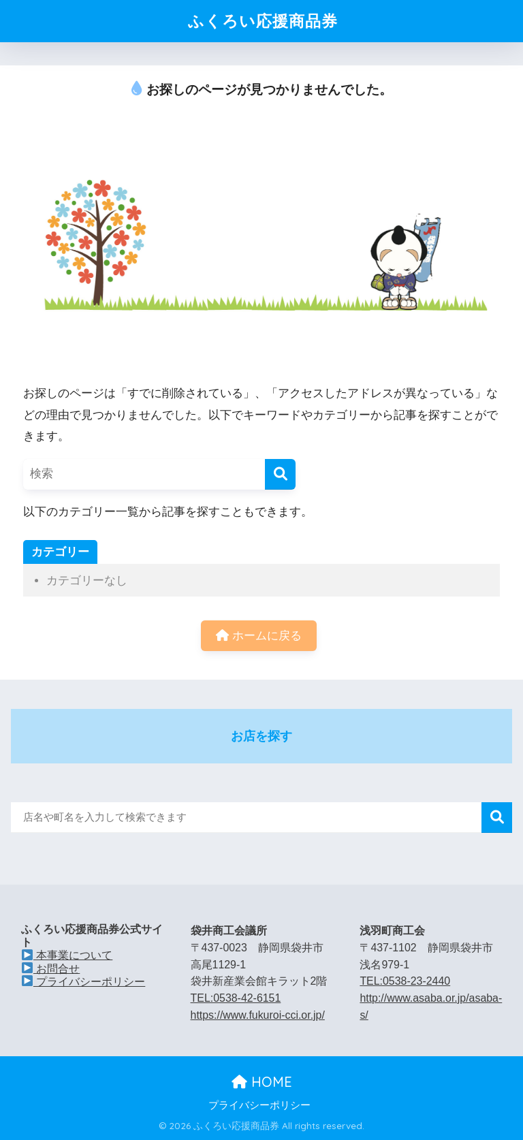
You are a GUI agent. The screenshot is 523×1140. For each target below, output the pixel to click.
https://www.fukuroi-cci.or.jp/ (258, 1015)
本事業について (67, 955)
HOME (262, 1081)
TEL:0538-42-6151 (236, 998)
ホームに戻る (259, 635)
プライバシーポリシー (83, 981)
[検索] (280, 474)
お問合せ (51, 969)
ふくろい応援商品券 (263, 21)
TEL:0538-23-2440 (405, 981)
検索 (496, 817)
